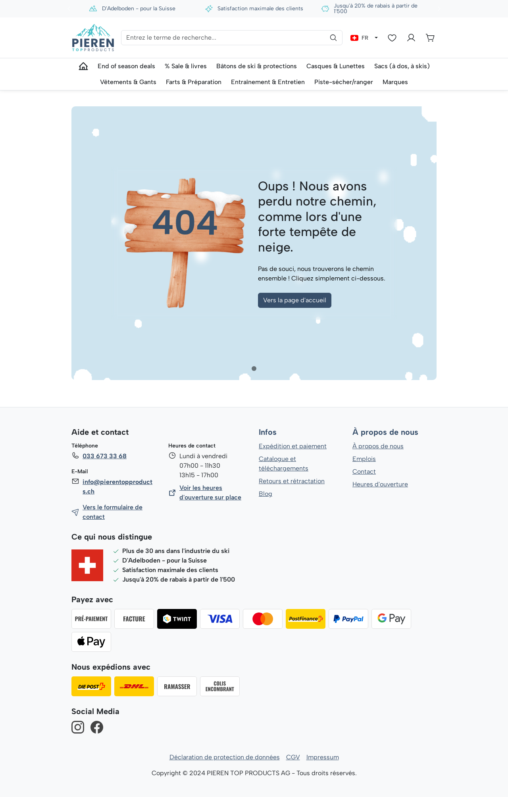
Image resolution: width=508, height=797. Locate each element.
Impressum (322, 757)
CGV (293, 757)
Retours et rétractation (291, 481)
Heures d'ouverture (380, 484)
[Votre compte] (411, 37)
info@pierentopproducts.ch (117, 486)
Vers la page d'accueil (294, 300)
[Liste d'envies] (392, 37)
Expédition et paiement (293, 446)
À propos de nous (385, 432)
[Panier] (430, 37)
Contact (364, 471)
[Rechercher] (333, 37)
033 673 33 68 (104, 456)
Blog (265, 493)
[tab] (254, 368)
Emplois (364, 459)
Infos (268, 432)
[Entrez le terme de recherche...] (231, 37)
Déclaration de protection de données (224, 757)
